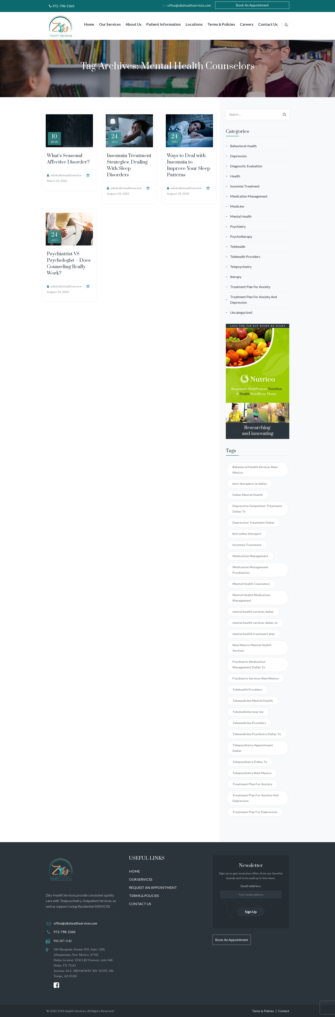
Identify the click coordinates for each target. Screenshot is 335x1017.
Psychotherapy (241, 236)
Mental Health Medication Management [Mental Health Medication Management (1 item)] (251, 597)
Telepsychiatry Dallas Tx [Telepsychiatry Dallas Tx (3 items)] (249, 762)
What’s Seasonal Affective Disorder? (68, 159)
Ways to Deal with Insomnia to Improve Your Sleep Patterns (188, 165)
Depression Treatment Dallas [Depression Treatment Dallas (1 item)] (253, 522)
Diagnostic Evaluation (246, 166)
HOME (134, 871)
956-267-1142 (63, 940)
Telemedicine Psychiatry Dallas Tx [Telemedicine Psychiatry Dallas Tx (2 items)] (256, 734)
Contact (283, 1011)
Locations (189, 24)
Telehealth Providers (245, 256)
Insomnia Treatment (245, 186)
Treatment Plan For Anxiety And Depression (253, 299)
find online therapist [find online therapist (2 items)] (246, 533)
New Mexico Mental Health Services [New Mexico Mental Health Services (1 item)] (251, 647)
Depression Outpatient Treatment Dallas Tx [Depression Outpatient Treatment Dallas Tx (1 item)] (257, 508)
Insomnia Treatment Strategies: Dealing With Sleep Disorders (129, 165)
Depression (238, 156)
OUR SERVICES (140, 879)
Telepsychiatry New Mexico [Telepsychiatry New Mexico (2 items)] (252, 773)
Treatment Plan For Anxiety (250, 287)
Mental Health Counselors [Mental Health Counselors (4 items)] (251, 584)
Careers (242, 24)
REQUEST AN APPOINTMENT (153, 887)
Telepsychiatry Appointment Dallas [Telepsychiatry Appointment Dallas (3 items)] (252, 747)
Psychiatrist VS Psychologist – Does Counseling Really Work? (69, 263)
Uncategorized (241, 312)
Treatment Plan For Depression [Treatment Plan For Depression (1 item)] (254, 812)
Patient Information (159, 24)
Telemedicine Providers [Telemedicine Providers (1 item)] (249, 723)
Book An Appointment (252, 5)
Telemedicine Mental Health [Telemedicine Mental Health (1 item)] (252, 700)
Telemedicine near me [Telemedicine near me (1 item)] (247, 712)
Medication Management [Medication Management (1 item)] (250, 556)
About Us (129, 24)
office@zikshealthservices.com (189, 5)
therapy (235, 277)
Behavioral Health (243, 146)
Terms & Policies (216, 24)
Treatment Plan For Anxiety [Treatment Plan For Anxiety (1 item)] (252, 784)
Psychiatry (238, 226)
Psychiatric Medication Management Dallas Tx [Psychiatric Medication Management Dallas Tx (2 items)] (248, 664)
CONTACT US (140, 904)
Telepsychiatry (241, 267)
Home (84, 24)
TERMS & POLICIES (144, 896)
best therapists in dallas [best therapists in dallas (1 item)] (249, 483)
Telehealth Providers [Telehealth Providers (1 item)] (247, 689)
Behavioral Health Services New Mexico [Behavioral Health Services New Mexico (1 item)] (255, 469)
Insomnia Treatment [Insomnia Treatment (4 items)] (247, 545)
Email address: (251, 891)
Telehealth (237, 246)
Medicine (237, 206)
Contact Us (263, 24)
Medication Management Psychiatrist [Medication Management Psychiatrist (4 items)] (250, 569)
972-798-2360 (63, 6)
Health (235, 176)
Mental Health (240, 216)
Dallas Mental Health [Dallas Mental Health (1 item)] (247, 495)
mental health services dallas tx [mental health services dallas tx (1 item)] (255, 622)
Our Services (105, 24)
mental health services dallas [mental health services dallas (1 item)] (253, 611)
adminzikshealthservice (66, 175)
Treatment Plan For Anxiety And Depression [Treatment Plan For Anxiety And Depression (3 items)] (255, 798)
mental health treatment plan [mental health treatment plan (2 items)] (253, 634)
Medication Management (248, 196)
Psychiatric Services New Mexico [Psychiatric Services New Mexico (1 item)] (255, 678)
